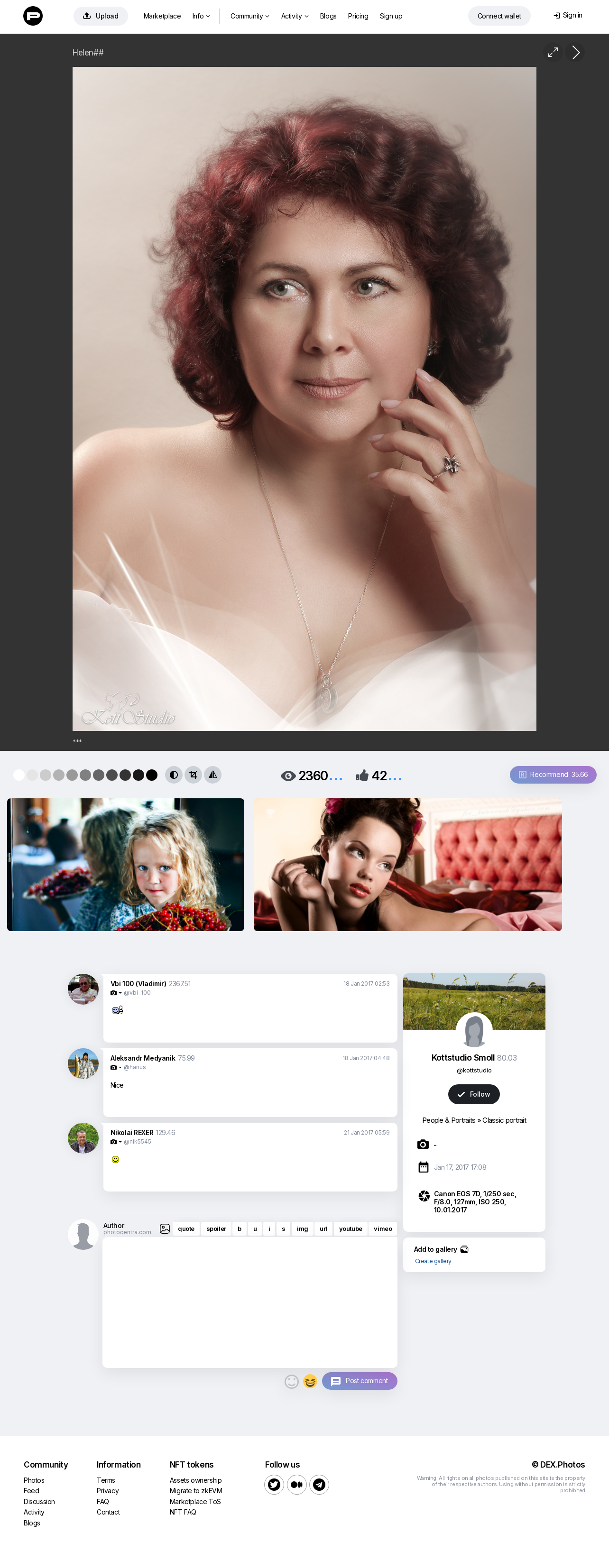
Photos (34, 1480)
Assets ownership (196, 1480)
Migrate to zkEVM (196, 1491)
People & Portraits (448, 1120)
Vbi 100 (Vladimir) (138, 983)
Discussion (39, 1501)
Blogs (328, 16)
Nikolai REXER (132, 1132)
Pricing (358, 16)
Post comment (367, 1380)
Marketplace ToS (195, 1501)
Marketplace (162, 16)
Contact (108, 1512)
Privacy (108, 1491)
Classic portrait (504, 1120)
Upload (101, 16)
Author (113, 1225)
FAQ (103, 1501)
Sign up (391, 16)
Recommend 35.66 (553, 774)
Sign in (568, 15)
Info (201, 16)
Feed (31, 1491)
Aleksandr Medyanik (143, 1058)
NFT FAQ (183, 1512)
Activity (294, 16)
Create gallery (433, 1261)
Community (250, 16)
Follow (474, 1094)
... (335, 775)
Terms (106, 1480)
